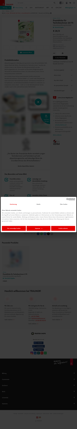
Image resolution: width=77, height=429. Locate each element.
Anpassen (38, 228)
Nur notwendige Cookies (13, 228)
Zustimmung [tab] (13, 204)
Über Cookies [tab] (63, 204)
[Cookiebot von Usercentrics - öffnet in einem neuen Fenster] (67, 199)
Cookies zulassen (63, 228)
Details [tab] (38, 204)
